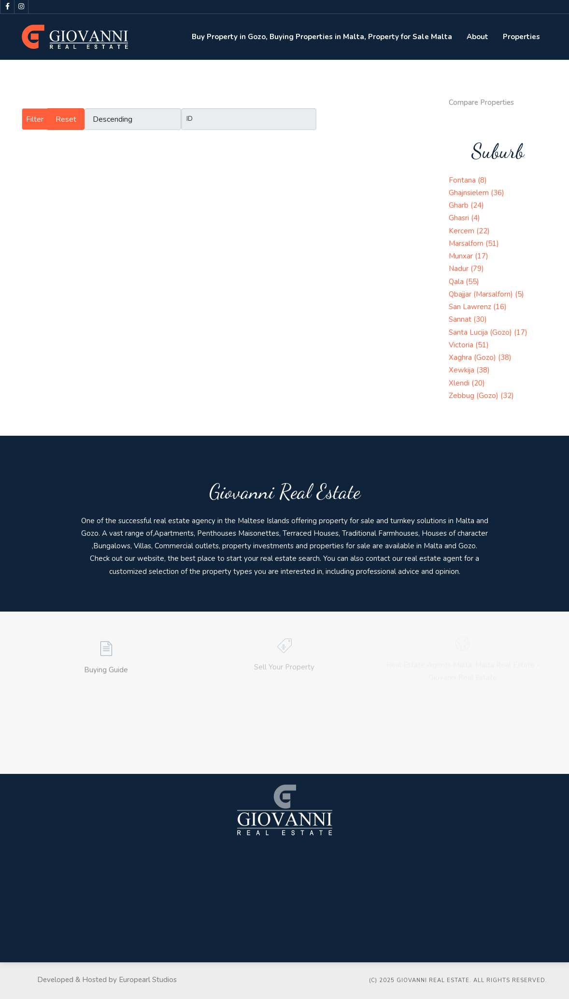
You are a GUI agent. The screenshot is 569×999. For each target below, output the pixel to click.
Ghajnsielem (470, 193)
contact (378, 558)
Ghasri (460, 218)
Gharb (459, 205)
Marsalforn (467, 243)
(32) (507, 395)
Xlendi (460, 383)
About (477, 37)
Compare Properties (481, 102)
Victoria (462, 345)
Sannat (461, 319)
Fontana (463, 180)
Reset (66, 119)
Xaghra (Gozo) (473, 357)
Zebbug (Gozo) (474, 395)
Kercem (462, 231)
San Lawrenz (471, 307)
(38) (505, 357)
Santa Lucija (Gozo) (481, 332)
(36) (497, 193)
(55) (472, 281)
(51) (492, 243)
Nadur (459, 268)
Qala (457, 281)
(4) (475, 218)
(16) (500, 307)
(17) (481, 256)
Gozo (90, 533)
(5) (519, 294)
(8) (482, 180)
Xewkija (462, 370)
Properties (521, 37)
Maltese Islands (263, 521)
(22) (483, 231)
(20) (478, 383)
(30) (480, 319)
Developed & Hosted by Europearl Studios (107, 980)
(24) (477, 205)
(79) (477, 268)
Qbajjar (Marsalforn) (482, 294)
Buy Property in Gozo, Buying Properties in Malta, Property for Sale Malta (322, 37)
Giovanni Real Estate (284, 491)
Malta (464, 521)
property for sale (346, 521)
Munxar (462, 256)
